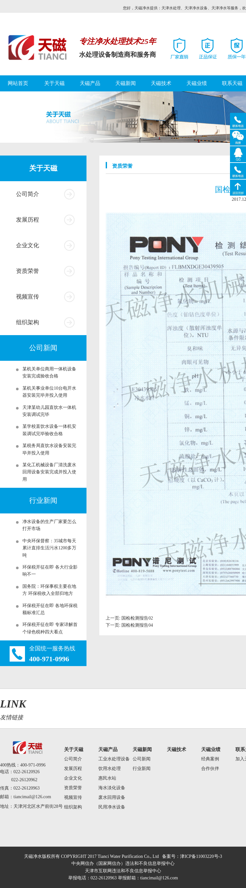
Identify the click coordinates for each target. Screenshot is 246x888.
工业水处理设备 (114, 759)
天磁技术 (161, 83)
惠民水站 (107, 778)
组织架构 (27, 322)
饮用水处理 (109, 768)
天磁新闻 (125, 83)
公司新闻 (142, 759)
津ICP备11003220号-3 (201, 856)
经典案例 (210, 759)
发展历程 (27, 219)
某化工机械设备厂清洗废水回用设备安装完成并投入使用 (49, 472)
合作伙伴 (210, 768)
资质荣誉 (27, 271)
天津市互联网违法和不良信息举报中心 (123, 870)
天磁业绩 (196, 83)
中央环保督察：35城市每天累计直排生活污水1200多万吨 (49, 548)
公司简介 (27, 194)
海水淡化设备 (111, 787)
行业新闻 (142, 768)
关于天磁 (54, 83)
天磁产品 (90, 83)
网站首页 (18, 83)
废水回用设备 (111, 797)
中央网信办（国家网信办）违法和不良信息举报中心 (123, 863)
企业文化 (27, 245)
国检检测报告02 (137, 618)
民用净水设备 (111, 807)
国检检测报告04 (137, 625)
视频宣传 (27, 296)
